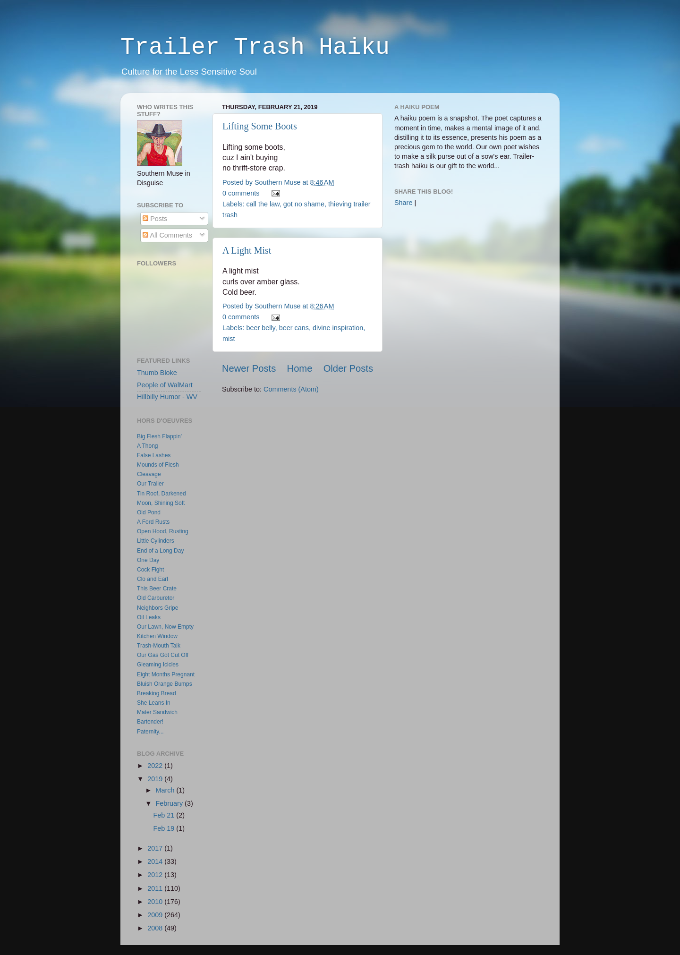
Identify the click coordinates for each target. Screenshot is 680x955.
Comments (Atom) (291, 389)
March (166, 790)
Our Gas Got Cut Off (162, 655)
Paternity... (150, 731)
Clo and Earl (152, 579)
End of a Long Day (160, 550)
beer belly (260, 328)
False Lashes (153, 455)
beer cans (294, 328)
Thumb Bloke (157, 372)
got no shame (303, 204)
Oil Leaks (149, 617)
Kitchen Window (157, 636)
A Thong (147, 446)
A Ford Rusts (153, 522)
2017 (155, 848)
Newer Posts (249, 368)
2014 (155, 861)
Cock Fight (150, 569)
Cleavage (149, 474)
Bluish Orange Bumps (164, 684)
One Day (148, 560)
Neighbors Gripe (157, 608)
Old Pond (149, 512)
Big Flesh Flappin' (159, 436)
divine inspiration (338, 328)
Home (300, 368)
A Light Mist (246, 250)
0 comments (240, 193)
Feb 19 (165, 828)
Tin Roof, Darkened (161, 493)
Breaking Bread (156, 693)
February (170, 803)
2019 (155, 779)
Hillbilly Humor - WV (167, 397)
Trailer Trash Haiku (255, 47)
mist (228, 338)
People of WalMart (165, 385)
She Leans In (153, 702)
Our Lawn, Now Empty (165, 626)
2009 (155, 915)
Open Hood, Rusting (162, 531)
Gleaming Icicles (157, 664)
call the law (262, 204)
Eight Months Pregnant (166, 674)
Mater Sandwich (157, 712)
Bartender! (150, 721)
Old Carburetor (155, 598)
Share (403, 202)
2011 (155, 888)
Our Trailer (150, 483)
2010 (155, 901)
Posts (155, 218)
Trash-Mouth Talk (158, 645)
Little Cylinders (155, 540)
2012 (155, 874)
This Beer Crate (157, 588)
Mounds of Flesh (158, 464)
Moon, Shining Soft (161, 503)
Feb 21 (165, 815)
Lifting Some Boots (259, 126)
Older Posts (348, 368)
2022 (155, 765)
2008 (155, 928)
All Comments (167, 235)
